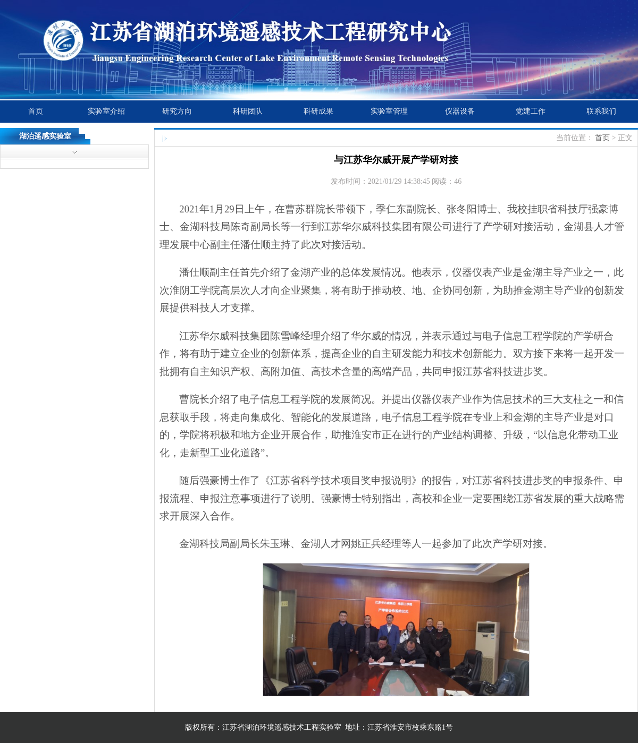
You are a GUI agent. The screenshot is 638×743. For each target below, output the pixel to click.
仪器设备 (460, 111)
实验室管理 (389, 111)
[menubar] (318, 111)
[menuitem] (35, 111)
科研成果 (318, 111)
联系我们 (601, 111)
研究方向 (177, 111)
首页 (35, 111)
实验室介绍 (106, 111)
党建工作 (530, 111)
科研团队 (248, 111)
